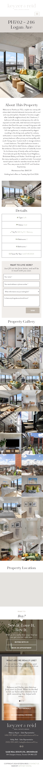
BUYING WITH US (21, 642)
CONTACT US (34, 763)
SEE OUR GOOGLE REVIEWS (21, 715)
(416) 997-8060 (11, 735)
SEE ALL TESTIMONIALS (21, 708)
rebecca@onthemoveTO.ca (28, 735)
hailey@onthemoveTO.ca (28, 742)
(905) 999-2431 (12, 742)
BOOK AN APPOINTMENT (21, 648)
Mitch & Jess (21, 684)
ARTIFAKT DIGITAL (25, 766)
